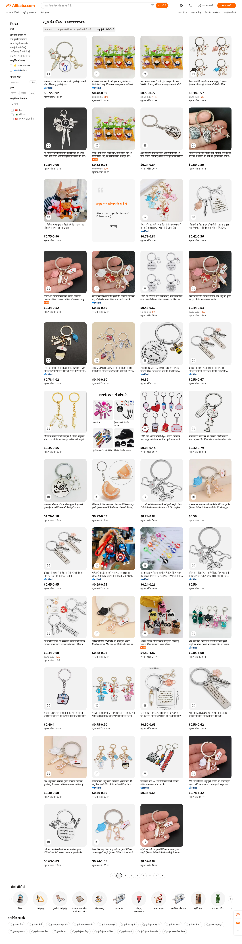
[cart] (191, 6)
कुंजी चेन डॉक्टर (173, 924)
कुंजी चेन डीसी (35, 924)
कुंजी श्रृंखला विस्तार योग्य (148, 931)
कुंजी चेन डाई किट (128, 924)
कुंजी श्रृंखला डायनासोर (83, 924)
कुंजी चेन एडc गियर (39, 931)
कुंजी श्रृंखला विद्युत (80, 931)
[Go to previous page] (113, 875)
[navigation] (23, 449)
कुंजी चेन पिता (16, 924)
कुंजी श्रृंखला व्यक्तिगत (103, 931)
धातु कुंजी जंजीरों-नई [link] (105, 29)
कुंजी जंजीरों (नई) (84, 29)
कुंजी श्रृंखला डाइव (107, 924)
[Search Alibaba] (96, 5)
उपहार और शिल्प (65, 29)
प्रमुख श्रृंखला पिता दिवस (174, 931)
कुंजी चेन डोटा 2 (193, 924)
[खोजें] (162, 5)
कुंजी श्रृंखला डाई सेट (151, 924)
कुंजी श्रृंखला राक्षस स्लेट (58, 924)
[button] (152, 5)
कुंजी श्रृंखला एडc (17, 931)
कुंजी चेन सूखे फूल (214, 924)
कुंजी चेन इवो (125, 931)
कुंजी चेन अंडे (60, 931)
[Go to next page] (162, 875)
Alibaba (48, 29)
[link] (238, 915)
